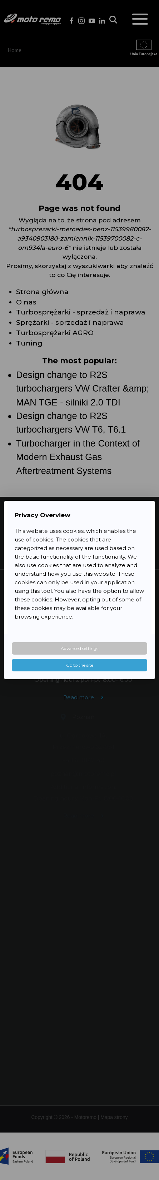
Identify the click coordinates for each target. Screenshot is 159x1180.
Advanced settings (79, 648)
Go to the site (79, 665)
